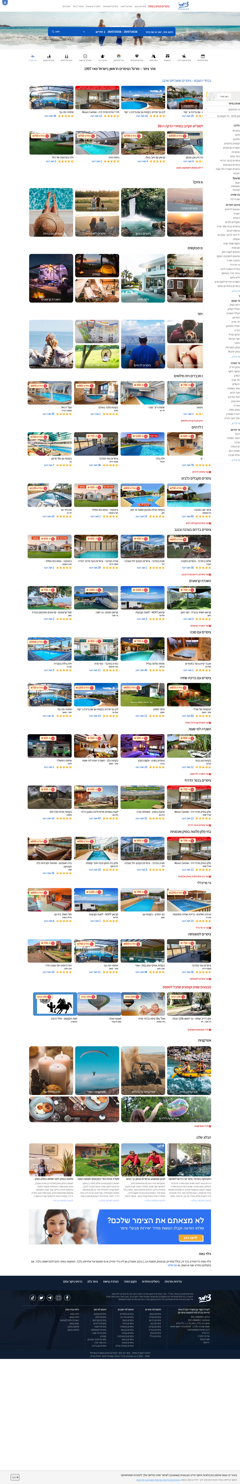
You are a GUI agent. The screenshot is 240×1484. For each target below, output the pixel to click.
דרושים (206, 1342)
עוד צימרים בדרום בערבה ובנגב (194, 574)
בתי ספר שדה (100, 1342)
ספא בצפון (74, 1323)
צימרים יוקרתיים (99, 1320)
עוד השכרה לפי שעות (199, 773)
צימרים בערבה (154, 1326)
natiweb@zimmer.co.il (198, 1329)
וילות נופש (74, 1313)
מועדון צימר (205, 1339)
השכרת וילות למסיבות (69, 1320)
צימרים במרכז (155, 1317)
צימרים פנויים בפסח (158, 6)
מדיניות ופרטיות (173, 1281)
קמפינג (103, 1336)
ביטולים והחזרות (150, 1281)
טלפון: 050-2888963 (200, 1316)
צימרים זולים (100, 1317)
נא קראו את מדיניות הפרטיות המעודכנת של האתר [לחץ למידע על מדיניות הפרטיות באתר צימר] (158, 1479)
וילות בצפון (74, 1317)
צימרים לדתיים (100, 1323)
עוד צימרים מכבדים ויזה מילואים (194, 420)
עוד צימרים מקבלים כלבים (197, 523)
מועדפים (66, 6)
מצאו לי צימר (78, 6)
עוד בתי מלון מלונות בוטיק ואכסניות (193, 876)
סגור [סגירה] (15, 1477)
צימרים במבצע (100, 1313)
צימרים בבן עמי (127, 1329)
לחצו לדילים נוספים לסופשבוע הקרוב (192, 167)
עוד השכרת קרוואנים (199, 625)
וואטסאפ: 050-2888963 (199, 1320)
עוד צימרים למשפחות (199, 978)
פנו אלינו (172, 1265)
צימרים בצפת (128, 1333)
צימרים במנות (128, 1342)
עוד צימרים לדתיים (200, 471)
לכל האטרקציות (201, 1126)
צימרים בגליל (155, 1336)
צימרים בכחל (128, 1323)
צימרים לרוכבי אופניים (97, 1339)
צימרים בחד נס (127, 1317)
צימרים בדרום (155, 1320)
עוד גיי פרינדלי (202, 927)
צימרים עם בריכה (99, 1345)
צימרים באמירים (127, 1313)
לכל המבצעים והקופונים (198, 1029)
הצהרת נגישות (111, 1281)
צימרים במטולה (127, 1326)
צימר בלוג (92, 1281)
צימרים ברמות (128, 1339)
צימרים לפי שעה (99, 1333)
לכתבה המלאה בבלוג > (63, 1200)
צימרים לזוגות (126, 6)
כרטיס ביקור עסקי (72, 1281)
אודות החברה (204, 1336)
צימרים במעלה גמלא (125, 1345)
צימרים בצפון (140, 6)
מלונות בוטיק (73, 1326)
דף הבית (206, 1332)
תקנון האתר (130, 1281)
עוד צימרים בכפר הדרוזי (198, 825)
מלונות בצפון (73, 1329)
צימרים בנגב (155, 1323)
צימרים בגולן (155, 1333)
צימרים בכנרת (155, 1329)
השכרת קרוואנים (93, 6)
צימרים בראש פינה (125, 1336)
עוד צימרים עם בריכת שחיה (196, 722)
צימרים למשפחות (110, 6)
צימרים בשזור (128, 1320)
